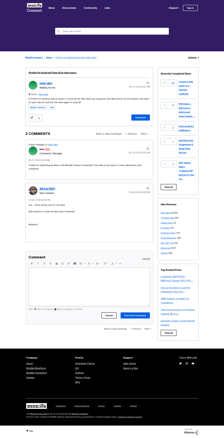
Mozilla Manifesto (36, 368)
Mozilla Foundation (36, 372)
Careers (30, 377)
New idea (43, 94)
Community (90, 7)
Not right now (167, 243)
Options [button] (192, 57)
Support (173, 7)
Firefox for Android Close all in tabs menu (52, 72)
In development (168, 238)
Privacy (101, 406)
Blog (77, 382)
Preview (146, 259)
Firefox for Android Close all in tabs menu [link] (75, 57)
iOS (77, 368)
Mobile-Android (37, 107)
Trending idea (167, 218)
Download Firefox (85, 363)
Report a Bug (130, 368)
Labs (107, 7)
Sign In (190, 8)
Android (79, 372)
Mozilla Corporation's (39, 414)
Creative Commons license (130, 417)
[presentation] (32, 263)
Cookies (117, 406)
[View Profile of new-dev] (46, 83)
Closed (164, 253)
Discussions (69, 7)
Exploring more (168, 233)
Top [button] (31, 430)
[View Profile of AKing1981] (47, 188)
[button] (32, 118)
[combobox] (112, 31)
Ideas (51, 7)
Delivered (165, 248)
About (29, 363)
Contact (133, 406)
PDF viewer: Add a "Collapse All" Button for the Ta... (186, 171)
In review (165, 228)
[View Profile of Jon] (47, 149)
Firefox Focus (82, 377)
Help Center (129, 363)
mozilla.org (61, 406)
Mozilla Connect (34, 8)
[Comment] (140, 117)
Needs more (167, 223)
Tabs (52, 107)
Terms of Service (81, 406)
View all (169, 187)
